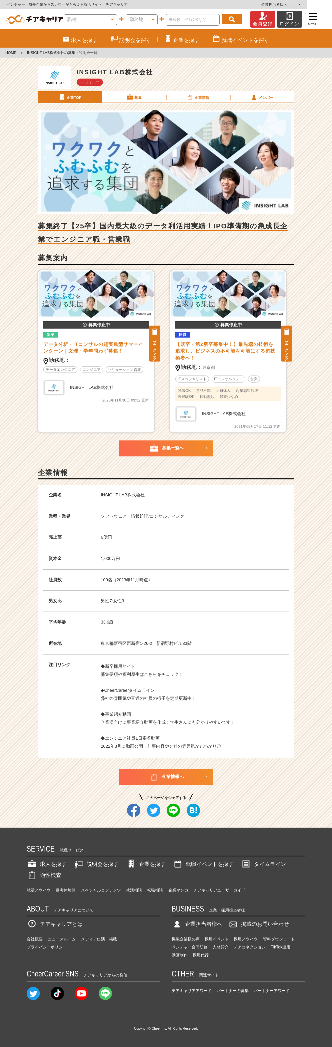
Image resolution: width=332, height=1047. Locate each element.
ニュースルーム (62, 939)
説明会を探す (96, 864)
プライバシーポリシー (47, 947)
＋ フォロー (90, 82)
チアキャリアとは (55, 924)
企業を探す (146, 864)
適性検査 (44, 875)
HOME (10, 53)
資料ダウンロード (279, 939)
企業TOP (69, 97)
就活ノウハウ (39, 890)
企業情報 (197, 97)
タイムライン (263, 864)
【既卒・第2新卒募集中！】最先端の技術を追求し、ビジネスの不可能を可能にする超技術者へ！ (225, 351)
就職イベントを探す (203, 864)
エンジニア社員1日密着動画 (132, 738)
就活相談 (134, 890)
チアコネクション (250, 947)
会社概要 (35, 939)
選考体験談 (66, 890)
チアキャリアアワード (192, 990)
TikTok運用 (280, 947)
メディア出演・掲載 (99, 939)
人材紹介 (221, 947)
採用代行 (201, 955)
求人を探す (47, 864)
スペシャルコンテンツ (101, 890)
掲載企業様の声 (186, 939)
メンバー (261, 97)
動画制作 (180, 955)
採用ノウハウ (246, 939)
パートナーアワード (272, 990)
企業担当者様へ (305, 4)
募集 (134, 97)
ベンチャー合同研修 (190, 947)
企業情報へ (166, 777)
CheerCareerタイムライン (129, 690)
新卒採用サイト (120, 666)
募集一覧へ (166, 448)
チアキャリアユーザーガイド (219, 890)
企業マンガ (178, 890)
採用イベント (217, 939)
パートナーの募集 (233, 990)
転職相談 (155, 890)
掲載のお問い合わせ (258, 924)
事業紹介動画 (118, 714)
